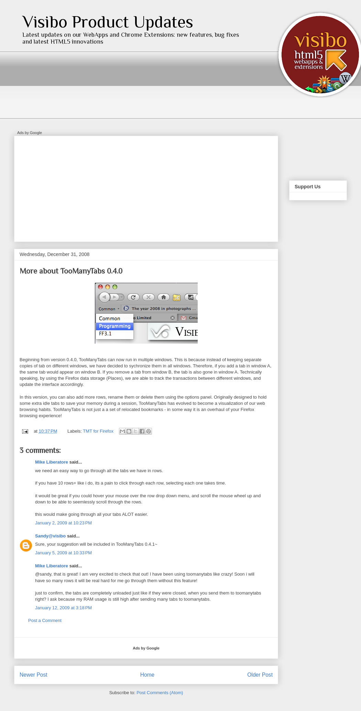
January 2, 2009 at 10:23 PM (63, 522)
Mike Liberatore (51, 462)
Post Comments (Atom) (159, 692)
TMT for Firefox (98, 431)
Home (147, 675)
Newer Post (33, 675)
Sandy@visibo (50, 535)
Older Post (260, 675)
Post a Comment (45, 620)
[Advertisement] (115, 186)
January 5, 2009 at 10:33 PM (63, 552)
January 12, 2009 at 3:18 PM (63, 607)
